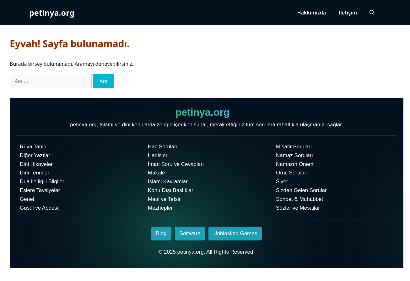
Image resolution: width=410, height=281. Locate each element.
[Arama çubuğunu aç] (372, 12)
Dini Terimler (34, 173)
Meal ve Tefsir (164, 199)
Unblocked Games (235, 233)
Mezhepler (160, 208)
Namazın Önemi (295, 164)
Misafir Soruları (294, 147)
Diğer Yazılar (35, 155)
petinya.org (51, 12)
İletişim (347, 12)
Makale (156, 173)
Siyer (282, 182)
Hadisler (157, 155)
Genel (27, 199)
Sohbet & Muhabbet (299, 199)
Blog (161, 233)
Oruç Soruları (292, 173)
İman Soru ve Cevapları (176, 164)
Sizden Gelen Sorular (301, 190)
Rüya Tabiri (33, 147)
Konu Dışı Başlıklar (170, 190)
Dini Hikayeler (36, 164)
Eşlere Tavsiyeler (40, 190)
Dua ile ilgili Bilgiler (42, 182)
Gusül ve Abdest (39, 208)
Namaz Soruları (294, 155)
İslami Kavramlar (168, 182)
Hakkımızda (311, 12)
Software (190, 233)
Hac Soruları (162, 147)
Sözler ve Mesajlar (298, 208)
